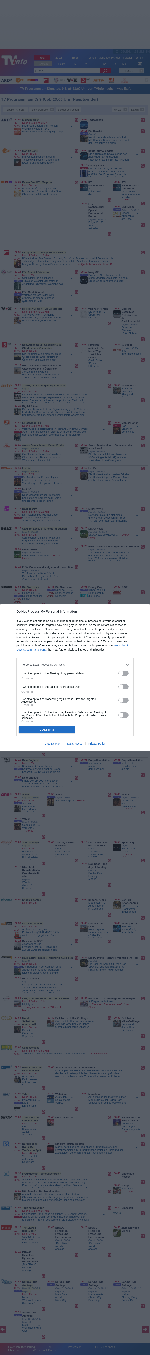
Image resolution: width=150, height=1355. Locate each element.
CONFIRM (46, 729)
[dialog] (75, 677)
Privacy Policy (96, 743)
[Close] (142, 611)
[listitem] (75, 665)
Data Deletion (53, 743)
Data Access (74, 743)
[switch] (123, 673)
